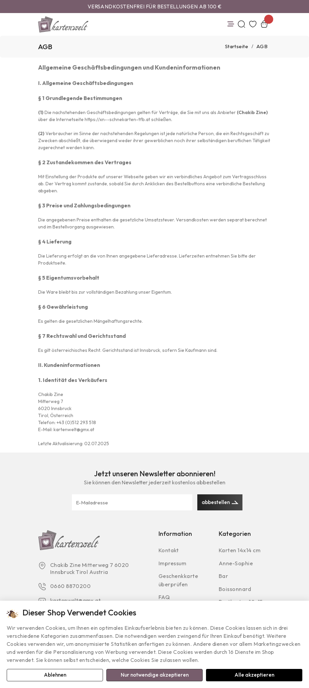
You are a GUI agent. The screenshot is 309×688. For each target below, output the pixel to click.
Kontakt (169, 551)
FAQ (164, 599)
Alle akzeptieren (254, 675)
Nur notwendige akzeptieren (154, 675)
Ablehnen (55, 675)
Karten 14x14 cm (240, 551)
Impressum (173, 564)
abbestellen (220, 502)
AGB (262, 46)
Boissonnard (235, 590)
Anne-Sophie (236, 564)
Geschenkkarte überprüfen (179, 582)
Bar (223, 577)
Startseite (236, 46)
